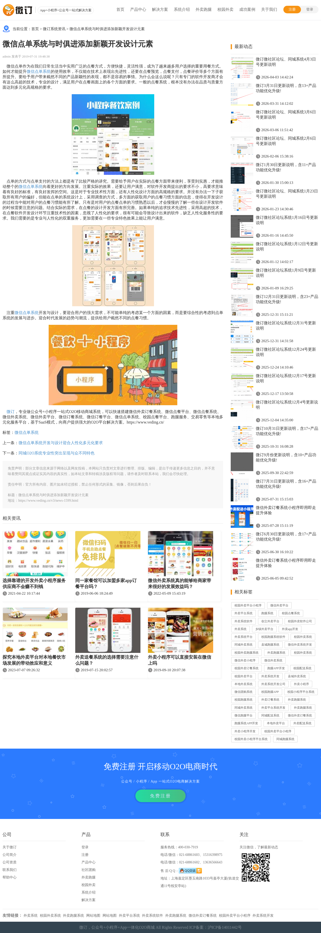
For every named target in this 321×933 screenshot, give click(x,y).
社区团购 (89, 870)
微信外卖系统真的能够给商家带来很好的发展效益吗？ (179, 583)
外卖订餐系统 (270, 699)
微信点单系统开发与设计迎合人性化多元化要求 (61, 443)
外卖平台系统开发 (273, 707)
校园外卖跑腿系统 (246, 652)
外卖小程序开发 (245, 731)
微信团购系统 (243, 692)
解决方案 (160, 9)
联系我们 (10, 870)
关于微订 (10, 847)
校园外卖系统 (303, 637)
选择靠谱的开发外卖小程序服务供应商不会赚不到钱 (34, 583)
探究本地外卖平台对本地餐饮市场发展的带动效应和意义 (34, 660)
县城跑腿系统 (270, 644)
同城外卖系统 (243, 644)
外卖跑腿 (204, 9)
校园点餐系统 (291, 613)
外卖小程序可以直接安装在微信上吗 (179, 660)
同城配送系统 (270, 715)
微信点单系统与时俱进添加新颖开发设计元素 (107, 29)
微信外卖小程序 (245, 660)
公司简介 (10, 855)
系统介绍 (182, 9)
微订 (11, 411)
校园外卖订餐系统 (246, 668)
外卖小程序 (301, 684)
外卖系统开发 (270, 676)
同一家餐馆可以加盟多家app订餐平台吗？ (106, 583)
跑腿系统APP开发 (246, 723)
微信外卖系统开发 (300, 644)
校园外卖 (225, 9)
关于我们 (269, 9)
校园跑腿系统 (243, 699)
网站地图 (93, 915)
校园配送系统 (302, 668)
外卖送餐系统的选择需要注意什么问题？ (106, 660)
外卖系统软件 (243, 621)
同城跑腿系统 (285, 739)
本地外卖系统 (243, 684)
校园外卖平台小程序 (248, 605)
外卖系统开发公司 (273, 684)
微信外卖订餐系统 (300, 715)
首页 (120, 9)
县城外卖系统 (297, 676)
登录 (309, 9)
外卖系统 (240, 629)
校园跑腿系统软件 (273, 637)
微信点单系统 (39, 71)
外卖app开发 (290, 629)
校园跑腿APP (270, 692)
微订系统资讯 (54, 29)
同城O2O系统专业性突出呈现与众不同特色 (57, 453)
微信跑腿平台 (243, 715)
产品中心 (138, 9)
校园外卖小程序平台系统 (251, 739)
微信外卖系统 (273, 660)
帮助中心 (10, 877)
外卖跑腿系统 (276, 652)
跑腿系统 (267, 613)
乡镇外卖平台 (264, 629)
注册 (292, 9)
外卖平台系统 (243, 613)
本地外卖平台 (276, 723)
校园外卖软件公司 (300, 621)
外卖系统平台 (243, 637)
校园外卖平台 (243, 676)
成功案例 (247, 9)
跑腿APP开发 (276, 668)
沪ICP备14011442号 (225, 927)
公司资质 (10, 862)
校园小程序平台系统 (300, 692)
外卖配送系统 (302, 723)
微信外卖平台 (279, 605)
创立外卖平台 (270, 621)
